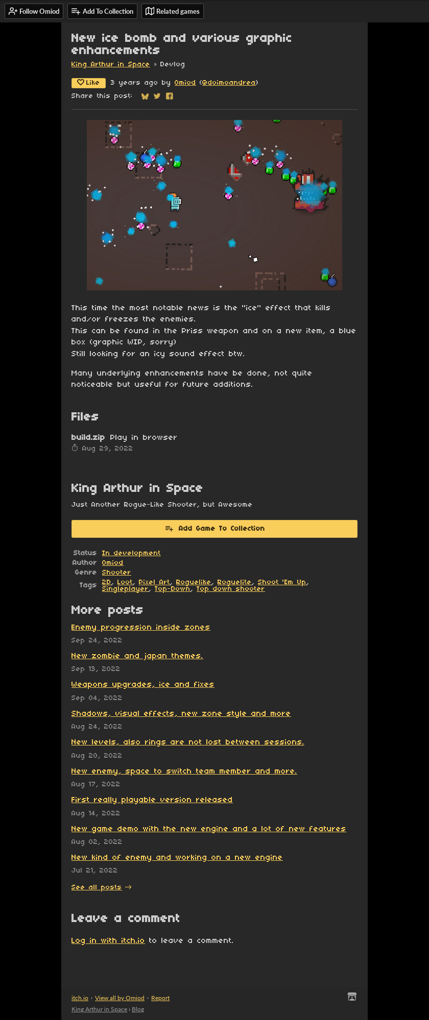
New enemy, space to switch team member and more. (184, 771)
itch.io (80, 998)
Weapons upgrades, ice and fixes (143, 685)
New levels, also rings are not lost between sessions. (188, 742)
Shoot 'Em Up (282, 582)
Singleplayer (125, 589)
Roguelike (193, 582)
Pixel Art (154, 582)
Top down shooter (231, 589)
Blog (138, 1009)
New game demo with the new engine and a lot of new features (209, 829)
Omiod (185, 83)
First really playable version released (152, 800)
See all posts (97, 887)
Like (88, 83)
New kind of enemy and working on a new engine (177, 858)
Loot (125, 582)
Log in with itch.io (108, 941)
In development (131, 553)
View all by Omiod (120, 998)
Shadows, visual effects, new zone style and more (181, 714)
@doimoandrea (229, 83)
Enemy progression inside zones (141, 628)
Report (160, 998)
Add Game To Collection (214, 528)
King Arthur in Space (111, 64)
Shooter (116, 572)
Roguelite (235, 582)
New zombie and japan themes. (137, 656)
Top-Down (172, 589)
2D (106, 582)
